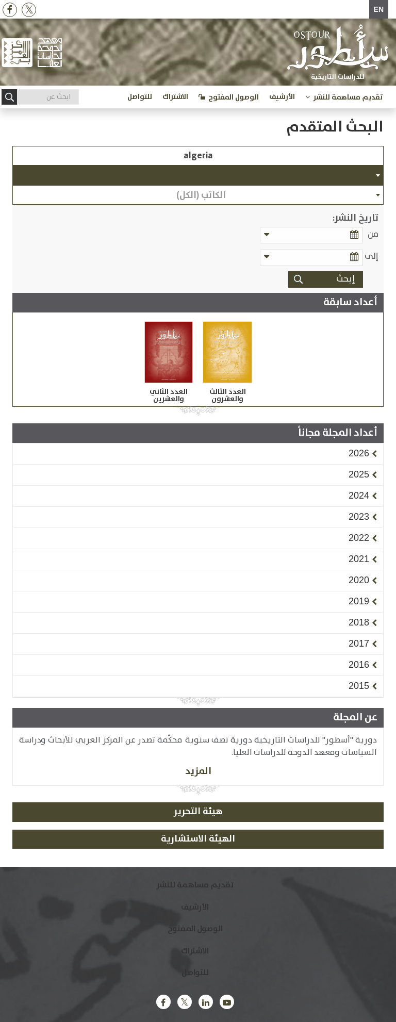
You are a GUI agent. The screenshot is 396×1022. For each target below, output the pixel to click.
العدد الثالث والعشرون (227, 395)
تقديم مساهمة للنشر (348, 97)
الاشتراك (175, 97)
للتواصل (139, 97)
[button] (359, 453)
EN (379, 9)
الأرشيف (282, 97)
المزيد (198, 771)
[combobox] (198, 175)
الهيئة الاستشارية (198, 839)
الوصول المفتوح (233, 97)
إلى (371, 256)
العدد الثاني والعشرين (169, 395)
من (373, 234)
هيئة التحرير (198, 811)
